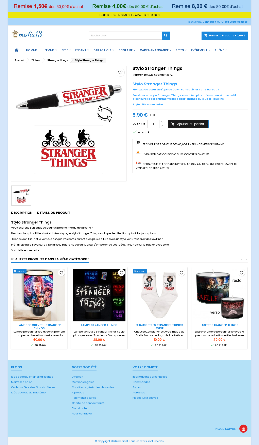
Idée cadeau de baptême (28, 392)
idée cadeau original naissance (32, 377)
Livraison (77, 377)
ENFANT (80, 50)
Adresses (139, 392)
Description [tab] (21, 212)
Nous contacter (82, 413)
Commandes (141, 382)
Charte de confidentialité (88, 403)
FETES (180, 50)
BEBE (65, 50)
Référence (140, 75)
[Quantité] (153, 124)
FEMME (49, 50)
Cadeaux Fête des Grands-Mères (33, 387)
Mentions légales (83, 382)
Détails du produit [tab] (53, 212)
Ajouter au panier (187, 124)
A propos (78, 392)
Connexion (209, 21)
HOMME (31, 50)
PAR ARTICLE (102, 50)
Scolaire (126, 50)
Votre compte (145, 367)
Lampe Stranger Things (99, 325)
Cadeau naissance (154, 50)
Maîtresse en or (21, 382)
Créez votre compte (234, 21)
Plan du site (79, 408)
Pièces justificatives (145, 398)
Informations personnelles (150, 377)
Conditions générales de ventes (93, 387)
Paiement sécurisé (84, 398)
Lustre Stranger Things (219, 325)
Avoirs (137, 387)
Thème (219, 50)
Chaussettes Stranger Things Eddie (159, 326)
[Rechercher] (129, 36)
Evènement (199, 50)
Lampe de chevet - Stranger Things (39, 326)
